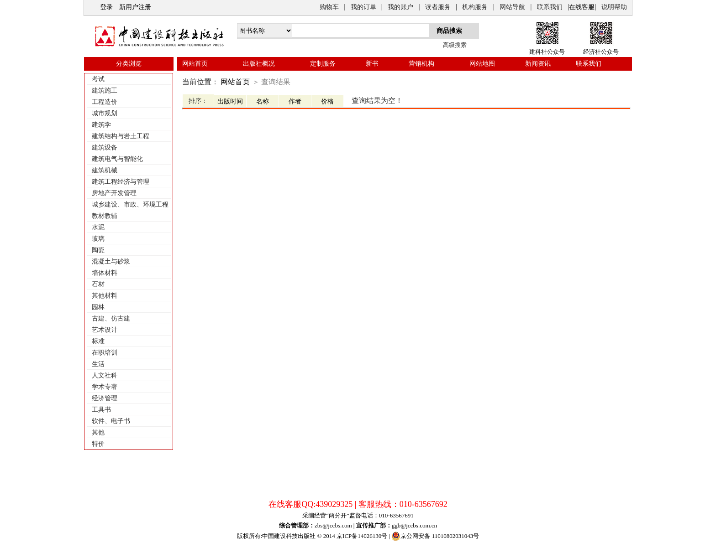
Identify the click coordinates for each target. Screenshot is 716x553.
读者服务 (438, 6)
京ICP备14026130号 (362, 535)
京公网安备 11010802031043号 (435, 536)
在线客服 (582, 6)
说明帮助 (614, 6)
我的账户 (400, 6)
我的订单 (363, 6)
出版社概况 (259, 63)
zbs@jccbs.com (333, 525)
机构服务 (475, 6)
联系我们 (550, 6)
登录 (106, 6)
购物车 (329, 6)
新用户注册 (135, 6)
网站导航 (512, 6)
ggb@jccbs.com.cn (414, 525)
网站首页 (195, 63)
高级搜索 (455, 44)
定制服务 (323, 63)
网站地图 (482, 63)
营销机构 (421, 63)
